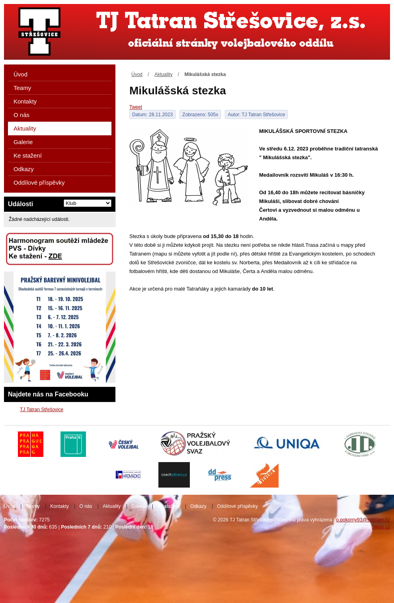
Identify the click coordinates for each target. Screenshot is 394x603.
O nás (21, 114)
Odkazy (24, 169)
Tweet (135, 107)
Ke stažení (28, 155)
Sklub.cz (381, 527)
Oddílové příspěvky (39, 182)
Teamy (22, 87)
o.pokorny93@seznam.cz (363, 520)
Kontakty (25, 101)
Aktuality (163, 74)
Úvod (136, 74)
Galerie (23, 142)
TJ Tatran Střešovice (41, 409)
